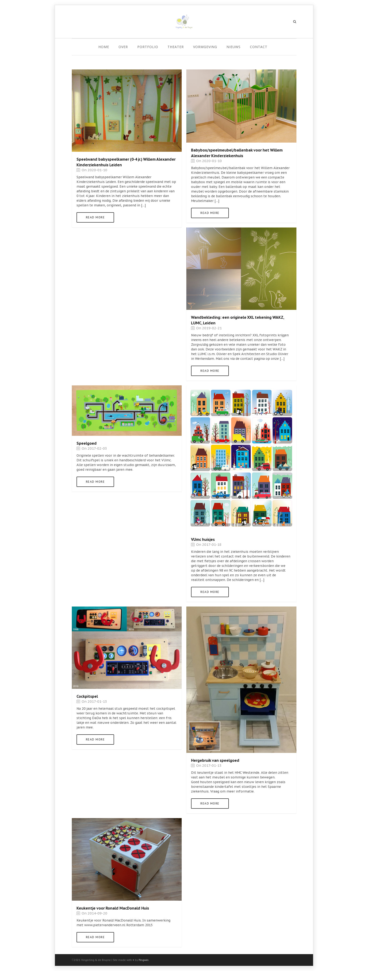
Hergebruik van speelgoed (215, 760)
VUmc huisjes (203, 539)
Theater (176, 47)
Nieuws (233, 47)
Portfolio (147, 47)
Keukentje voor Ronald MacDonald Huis (113, 908)
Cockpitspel (87, 696)
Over (123, 47)
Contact (258, 47)
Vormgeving (205, 47)
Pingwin (144, 960)
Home (103, 47)
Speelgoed (87, 443)
